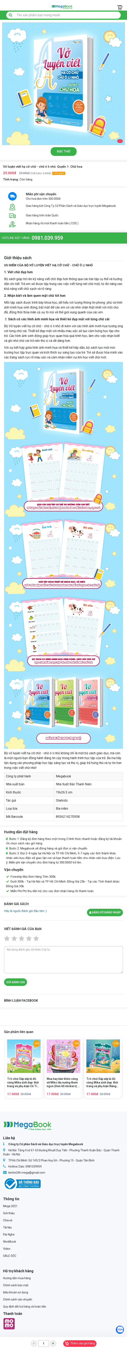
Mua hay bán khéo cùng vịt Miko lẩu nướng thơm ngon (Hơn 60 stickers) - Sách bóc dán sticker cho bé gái (63, 1082)
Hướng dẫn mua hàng (17, 1278)
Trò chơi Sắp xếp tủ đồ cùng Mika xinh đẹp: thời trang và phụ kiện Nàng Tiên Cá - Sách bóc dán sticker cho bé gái (102, 1082)
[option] (63, 83)
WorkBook (9, 1241)
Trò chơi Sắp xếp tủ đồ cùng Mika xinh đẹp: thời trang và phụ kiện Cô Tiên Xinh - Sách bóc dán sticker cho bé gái (23, 1082)
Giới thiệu (9, 1213)
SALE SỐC (9, 1255)
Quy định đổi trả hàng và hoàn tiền (24, 1306)
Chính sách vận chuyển (17, 1299)
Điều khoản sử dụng (15, 1292)
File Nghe (9, 1234)
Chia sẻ (7, 1220)
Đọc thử (63, 151)
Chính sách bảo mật (15, 1285)
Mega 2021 (10, 1206)
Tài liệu (7, 1227)
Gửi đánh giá (15, 982)
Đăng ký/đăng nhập (105, 912)
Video (6, 1248)
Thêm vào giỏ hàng (80, 1343)
